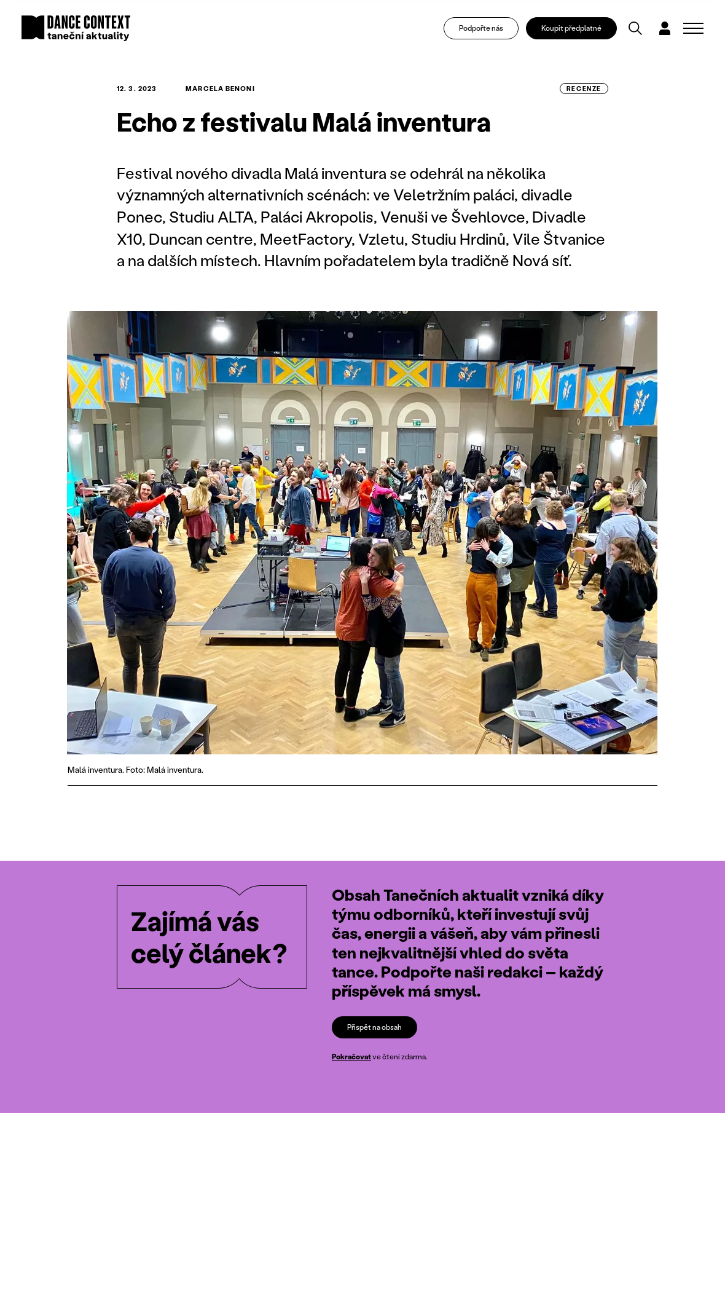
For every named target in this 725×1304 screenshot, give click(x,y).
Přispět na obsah (374, 1027)
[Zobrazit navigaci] (693, 28)
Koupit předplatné (571, 28)
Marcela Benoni (220, 88)
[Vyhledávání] (635, 28)
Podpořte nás (481, 28)
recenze (584, 88)
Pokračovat (351, 1056)
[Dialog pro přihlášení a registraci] (665, 28)
